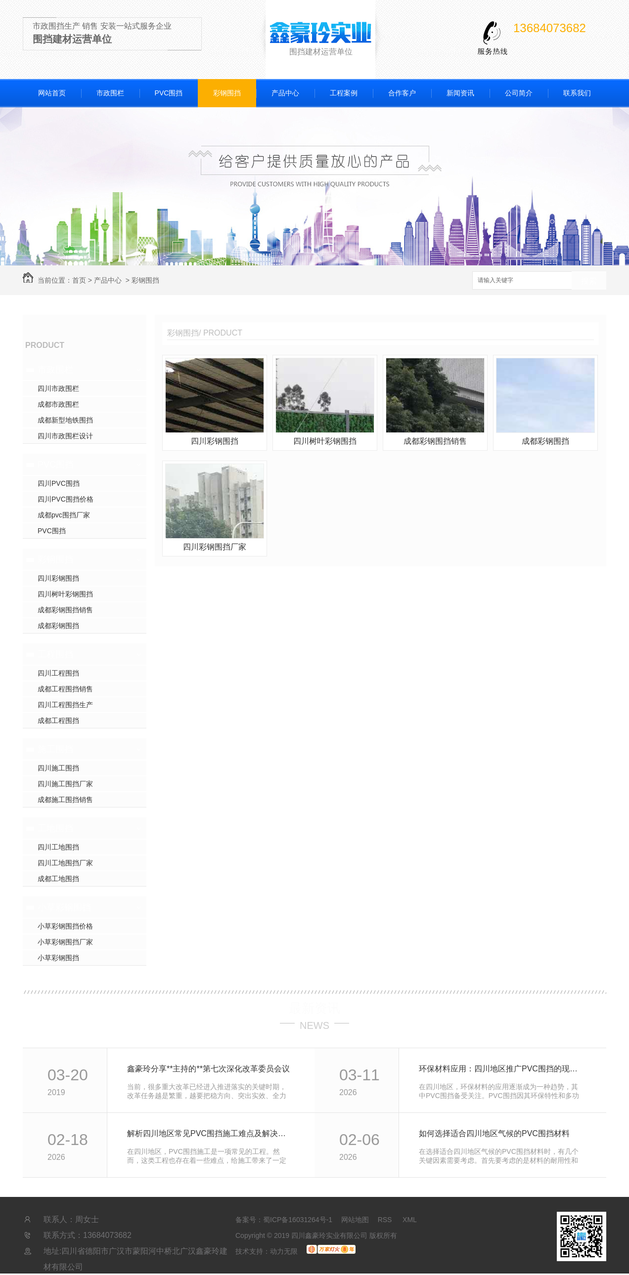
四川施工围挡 (58, 768)
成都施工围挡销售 (65, 800)
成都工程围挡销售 (65, 689)
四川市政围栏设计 (65, 436)
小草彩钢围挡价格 (65, 926)
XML (410, 1220)
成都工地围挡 (58, 879)
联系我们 (577, 93)
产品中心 (285, 93)
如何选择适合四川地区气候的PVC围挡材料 (494, 1133)
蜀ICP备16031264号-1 (297, 1220)
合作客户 (402, 93)
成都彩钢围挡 (58, 626)
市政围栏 (110, 93)
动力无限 (284, 1251)
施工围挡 (55, 749)
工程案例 (344, 93)
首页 (79, 280)
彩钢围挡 (227, 93)
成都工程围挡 (58, 720)
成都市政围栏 (58, 404)
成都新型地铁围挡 (65, 420)
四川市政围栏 (58, 388)
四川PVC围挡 (59, 483)
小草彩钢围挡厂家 (65, 942)
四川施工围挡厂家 (65, 784)
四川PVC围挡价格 (65, 499)
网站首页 (52, 93)
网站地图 (355, 1220)
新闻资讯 (460, 93)
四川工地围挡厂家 (65, 863)
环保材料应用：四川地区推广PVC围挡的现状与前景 (501, 1068)
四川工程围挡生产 (65, 705)
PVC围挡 (169, 93)
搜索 (589, 281)
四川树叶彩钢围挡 (65, 594)
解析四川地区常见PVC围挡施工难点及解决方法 (210, 1133)
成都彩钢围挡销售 (65, 610)
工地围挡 (55, 828)
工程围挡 (55, 654)
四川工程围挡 (58, 673)
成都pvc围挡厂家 (64, 515)
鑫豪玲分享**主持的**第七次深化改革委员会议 (208, 1068)
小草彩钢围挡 (64, 907)
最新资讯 (314, 1008)
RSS (386, 1220)
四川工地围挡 (58, 847)
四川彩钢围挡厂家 (214, 547)
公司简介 (519, 93)
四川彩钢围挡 (58, 578)
